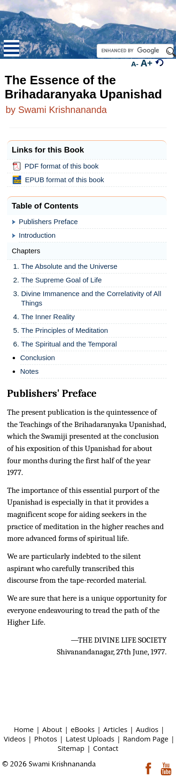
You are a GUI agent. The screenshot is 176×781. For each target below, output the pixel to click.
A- (134, 63)
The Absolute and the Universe (69, 266)
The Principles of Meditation (64, 330)
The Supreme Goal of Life (61, 280)
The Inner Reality (48, 317)
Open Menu (11, 48)
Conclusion (37, 358)
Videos (15, 738)
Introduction (37, 235)
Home (23, 729)
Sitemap (71, 748)
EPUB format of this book (60, 180)
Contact (105, 748)
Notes (29, 371)
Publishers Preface (48, 221)
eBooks (83, 729)
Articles (115, 729)
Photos (45, 738)
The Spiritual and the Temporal (69, 344)
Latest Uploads (90, 738)
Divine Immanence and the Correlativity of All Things (91, 298)
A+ (147, 62)
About (52, 729)
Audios (147, 729)
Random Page (145, 738)
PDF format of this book (57, 166)
